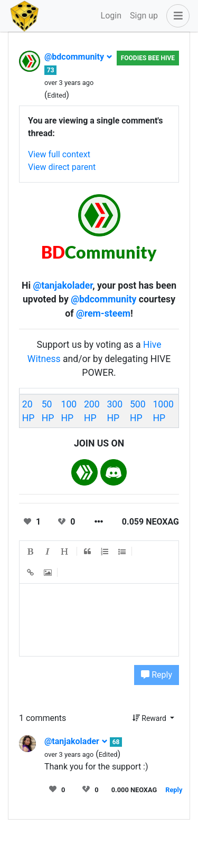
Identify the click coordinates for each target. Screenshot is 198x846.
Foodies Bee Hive (148, 58)
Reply (156, 675)
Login (111, 16)
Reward (150, 718)
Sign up (144, 16)
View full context (59, 154)
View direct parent (62, 167)
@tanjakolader (62, 285)
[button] (176, 15)
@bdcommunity (78, 57)
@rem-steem (103, 313)
